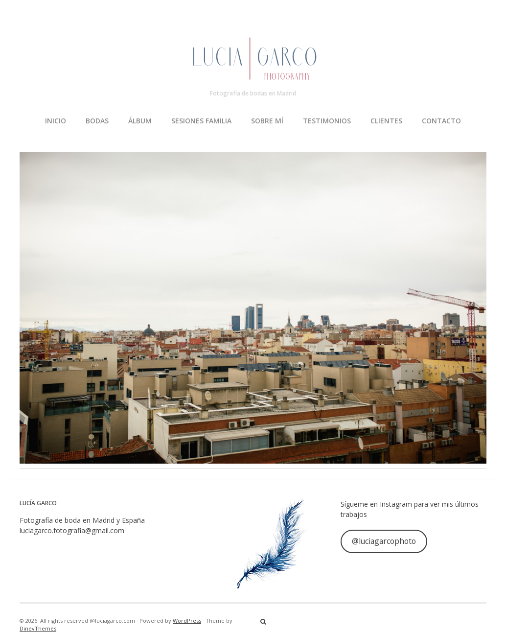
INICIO (55, 120)
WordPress (187, 620)
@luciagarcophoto (384, 541)
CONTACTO (441, 120)
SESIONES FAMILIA (201, 120)
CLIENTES (386, 120)
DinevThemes (38, 628)
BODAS (97, 120)
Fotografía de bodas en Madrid (253, 93)
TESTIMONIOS (327, 120)
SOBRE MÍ (267, 120)
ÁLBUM (140, 120)
